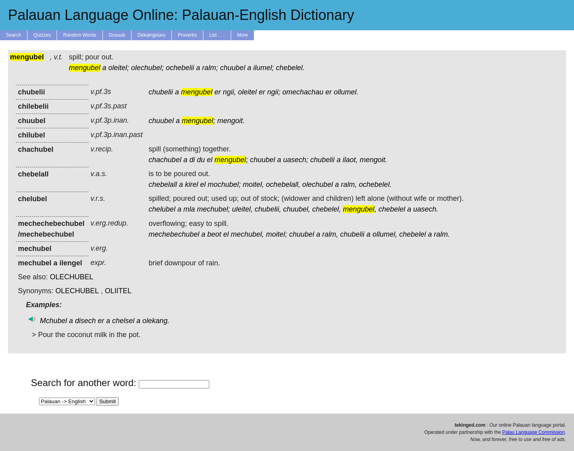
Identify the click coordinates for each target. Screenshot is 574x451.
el (209, 160)
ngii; (273, 92)
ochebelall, (283, 184)
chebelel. (290, 68)
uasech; (295, 160)
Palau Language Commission (533, 432)
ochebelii (180, 68)
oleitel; (118, 68)
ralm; (210, 68)
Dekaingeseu (151, 35)
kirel (191, 184)
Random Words (79, 35)
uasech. (425, 209)
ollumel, (384, 234)
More (242, 35)
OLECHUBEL (71, 277)
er (217, 92)
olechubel (317, 184)
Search (13, 35)
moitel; (276, 234)
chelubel (162, 209)
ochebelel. (375, 184)
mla (189, 209)
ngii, (229, 92)
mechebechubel (174, 234)
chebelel (391, 209)
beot (214, 234)
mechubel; (213, 209)
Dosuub (117, 35)
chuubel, (296, 209)
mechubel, (247, 234)
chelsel (123, 321)
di (192, 160)
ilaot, (350, 160)
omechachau (302, 92)
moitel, (253, 184)
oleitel (247, 92)
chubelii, (268, 209)
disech (85, 321)
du (201, 160)
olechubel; (147, 68)
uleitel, (242, 209)
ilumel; (263, 68)
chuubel (232, 68)
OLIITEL (118, 291)
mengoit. (231, 121)
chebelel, (326, 209)
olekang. (155, 321)
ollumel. (346, 92)
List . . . (217, 35)
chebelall (163, 184)
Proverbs (187, 35)
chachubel (165, 160)
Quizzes (42, 35)
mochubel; (224, 184)
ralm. (442, 234)
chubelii (161, 92)
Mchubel (53, 321)
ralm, (349, 184)
